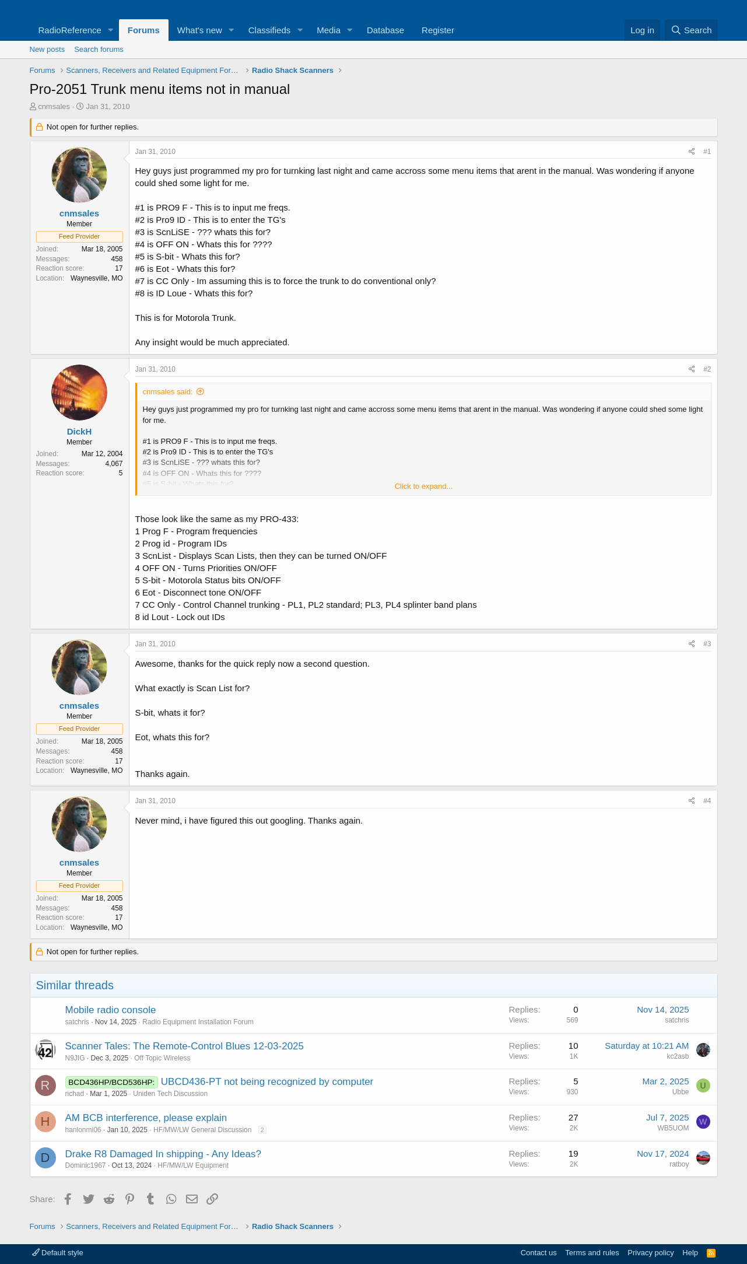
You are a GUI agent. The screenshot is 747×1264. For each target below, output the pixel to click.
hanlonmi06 (83, 1130)
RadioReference (69, 30)
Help (690, 1252)
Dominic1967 (85, 1165)
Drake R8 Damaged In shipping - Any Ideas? (163, 1154)
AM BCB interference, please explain (146, 1117)
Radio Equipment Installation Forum (198, 1022)
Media (329, 30)
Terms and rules (592, 1252)
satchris (77, 1022)
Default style (57, 1252)
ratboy (679, 1164)
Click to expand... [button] (424, 486)
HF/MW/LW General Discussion (202, 1130)
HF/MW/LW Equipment (193, 1165)
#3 (707, 644)
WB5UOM (673, 1128)
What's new (199, 30)
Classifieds (269, 30)
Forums (144, 30)
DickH (79, 431)
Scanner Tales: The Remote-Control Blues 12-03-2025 (184, 1046)
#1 (707, 152)
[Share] (692, 152)
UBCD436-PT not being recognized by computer (267, 1081)
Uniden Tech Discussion (170, 1094)
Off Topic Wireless (162, 1058)
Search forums (99, 49)
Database (385, 30)
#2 (707, 369)
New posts (47, 49)
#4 (707, 801)
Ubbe (680, 1092)
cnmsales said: (168, 391)
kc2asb (678, 1056)
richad (75, 1094)
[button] (111, 30)
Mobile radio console (110, 1010)
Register (438, 30)
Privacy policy (650, 1252)
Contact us (539, 1252)
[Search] (691, 30)
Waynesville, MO (97, 278)
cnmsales (54, 106)
